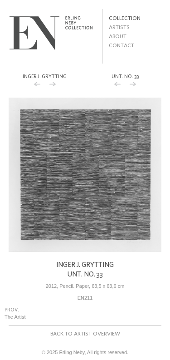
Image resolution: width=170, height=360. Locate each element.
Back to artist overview (85, 333)
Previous (37, 85)
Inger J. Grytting (45, 76)
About (117, 36)
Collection (125, 18)
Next (52, 85)
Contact (121, 45)
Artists (119, 27)
